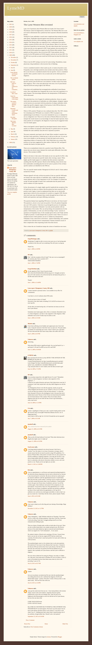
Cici (29, 408)
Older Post (65, 624)
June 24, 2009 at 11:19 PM (34, 402)
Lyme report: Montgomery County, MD (38, 288)
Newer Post (27, 624)
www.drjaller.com (78, 41)
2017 (10, 34)
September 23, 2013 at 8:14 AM (36, 616)
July (12, 67)
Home (46, 624)
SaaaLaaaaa (31, 447)
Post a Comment (30, 620)
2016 (10, 37)
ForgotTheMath (32, 268)
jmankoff (30, 424)
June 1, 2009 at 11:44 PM (34, 282)
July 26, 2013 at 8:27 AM (34, 563)
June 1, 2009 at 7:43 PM (34, 263)
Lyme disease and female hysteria (13, 74)
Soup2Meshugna (32, 239)
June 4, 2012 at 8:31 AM (34, 496)
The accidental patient (14, 78)
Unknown (30, 339)
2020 (10, 27)
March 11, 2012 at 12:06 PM (35, 464)
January (13, 139)
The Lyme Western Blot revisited (13, 123)
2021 (10, 24)
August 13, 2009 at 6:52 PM (35, 441)
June (12, 70)
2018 (10, 32)
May (12, 129)
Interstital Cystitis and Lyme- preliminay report (14, 111)
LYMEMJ (30, 355)
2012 (10, 47)
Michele (30, 323)
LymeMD (15, 8)
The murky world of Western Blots (13, 104)
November (13, 60)
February (13, 136)
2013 (10, 45)
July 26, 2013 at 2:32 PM (34, 583)
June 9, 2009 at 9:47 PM (34, 333)
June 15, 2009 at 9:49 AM (34, 349)
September (13, 65)
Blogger (60, 637)
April (12, 131)
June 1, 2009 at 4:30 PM (34, 249)
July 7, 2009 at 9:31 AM (34, 418)
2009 (10, 55)
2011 (10, 50)
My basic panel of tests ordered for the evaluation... (14, 85)
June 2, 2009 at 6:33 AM (34, 318)
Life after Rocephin (13, 118)
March (12, 134)
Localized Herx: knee (13, 92)
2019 (10, 29)
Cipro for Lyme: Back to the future (14, 97)
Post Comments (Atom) (37, 627)
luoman (49, 637)
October (13, 62)
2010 (10, 52)
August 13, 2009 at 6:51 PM (35, 429)
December (13, 57)
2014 (10, 42)
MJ (29, 254)
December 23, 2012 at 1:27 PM (36, 508)
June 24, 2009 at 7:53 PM (34, 369)
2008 (10, 142)
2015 (10, 39)
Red (29, 470)
